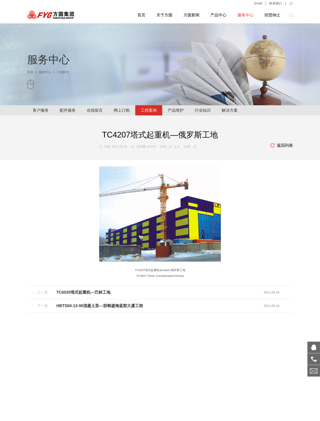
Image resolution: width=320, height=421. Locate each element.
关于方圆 (164, 15)
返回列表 (281, 145)
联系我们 (275, 3)
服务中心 (245, 15)
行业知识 (203, 110)
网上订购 (122, 110)
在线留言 (95, 110)
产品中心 (218, 15)
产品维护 (176, 110)
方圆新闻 (191, 15)
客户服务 (41, 110)
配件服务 (68, 110)
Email (258, 3)
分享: (190, 146)
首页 (141, 15)
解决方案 (230, 110)
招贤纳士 (272, 15)
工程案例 (149, 110)
